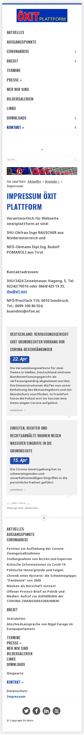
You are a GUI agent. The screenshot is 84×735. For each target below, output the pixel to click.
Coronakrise (42, 51)
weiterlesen (16, 410)
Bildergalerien (20, 99)
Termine (14, 70)
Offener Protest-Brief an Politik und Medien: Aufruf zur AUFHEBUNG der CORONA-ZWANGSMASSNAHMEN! (36, 596)
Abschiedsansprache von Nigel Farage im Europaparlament (40, 626)
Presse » (14, 80)
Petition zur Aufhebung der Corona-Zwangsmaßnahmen (36, 550)
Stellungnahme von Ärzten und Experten (39, 559)
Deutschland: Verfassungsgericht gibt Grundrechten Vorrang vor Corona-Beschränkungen (39, 342)
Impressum (16, 696)
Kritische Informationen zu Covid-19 (36, 564)
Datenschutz (31, 508)
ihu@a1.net (17, 291)
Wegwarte (15, 673)
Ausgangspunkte (21, 42)
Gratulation (16, 618)
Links (11, 108)
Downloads (42, 118)
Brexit (42, 61)
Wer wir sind (18, 89)
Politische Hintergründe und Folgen (35, 570)
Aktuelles (15, 32)
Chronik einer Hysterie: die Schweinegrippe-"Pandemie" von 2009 (42, 577)
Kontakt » (42, 127)
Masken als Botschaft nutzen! (31, 586)
